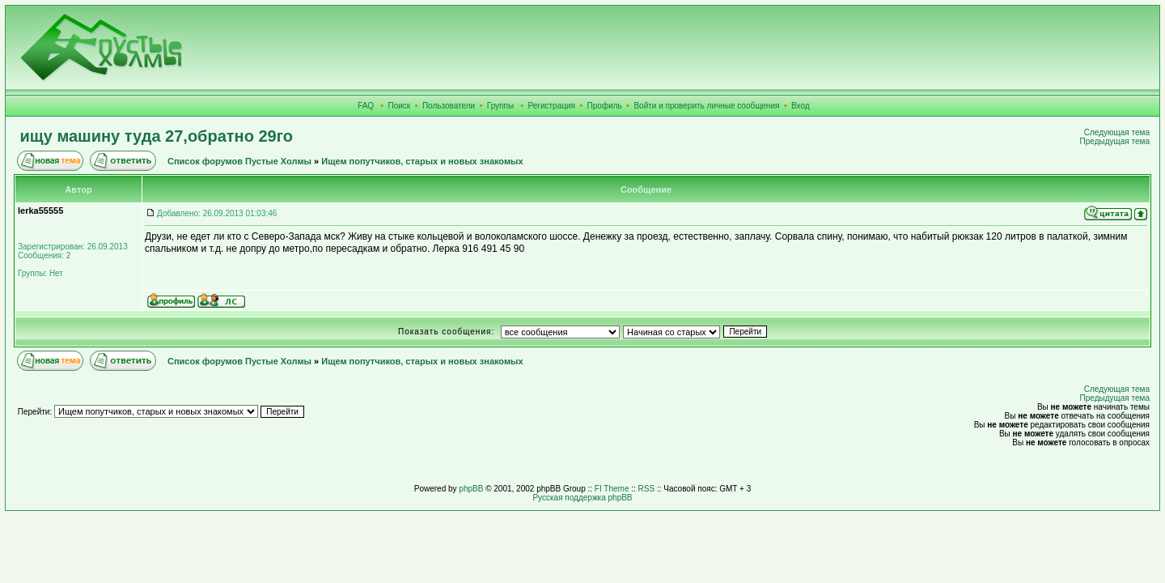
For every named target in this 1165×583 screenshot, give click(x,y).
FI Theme (612, 488)
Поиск (399, 105)
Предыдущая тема (1115, 141)
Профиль (604, 105)
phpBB (471, 488)
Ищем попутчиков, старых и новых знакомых (422, 161)
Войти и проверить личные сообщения (706, 105)
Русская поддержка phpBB (582, 497)
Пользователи (448, 105)
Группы (500, 105)
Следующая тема (1117, 132)
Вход (800, 105)
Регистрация (551, 105)
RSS (646, 488)
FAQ (366, 105)
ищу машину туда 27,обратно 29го (156, 136)
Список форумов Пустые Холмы (239, 161)
